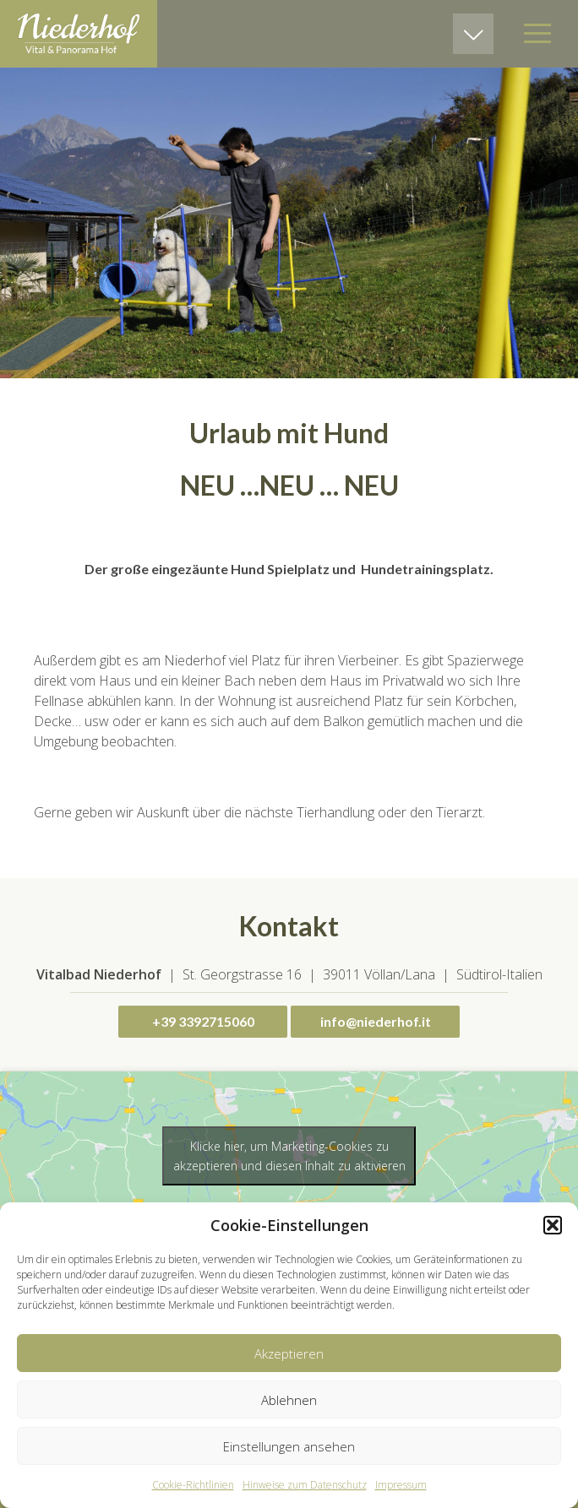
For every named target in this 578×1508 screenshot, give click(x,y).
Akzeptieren (289, 1353)
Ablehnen (289, 1399)
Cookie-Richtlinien (193, 1485)
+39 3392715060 (203, 1021)
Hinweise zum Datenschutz (305, 1485)
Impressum (401, 1485)
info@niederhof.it (375, 1021)
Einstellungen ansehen (289, 1446)
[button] (552, 1225)
